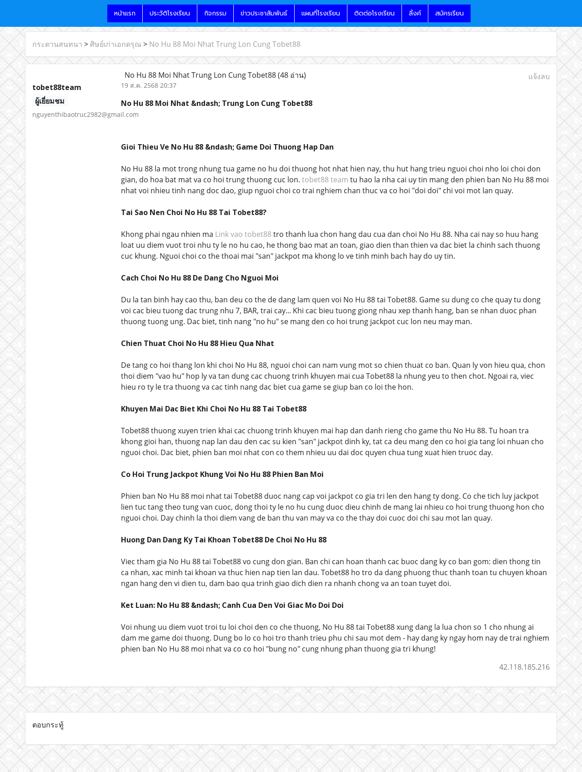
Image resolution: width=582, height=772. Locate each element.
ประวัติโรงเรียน (170, 13)
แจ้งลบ (539, 76)
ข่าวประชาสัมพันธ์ (264, 13)
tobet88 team (325, 180)
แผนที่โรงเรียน (320, 13)
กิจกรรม (215, 13)
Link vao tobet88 (243, 234)
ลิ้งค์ (415, 13)
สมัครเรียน (449, 13)
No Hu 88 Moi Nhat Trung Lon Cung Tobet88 (225, 44)
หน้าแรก (124, 13)
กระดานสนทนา (57, 44)
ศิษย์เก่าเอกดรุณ (115, 44)
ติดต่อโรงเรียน (374, 13)
